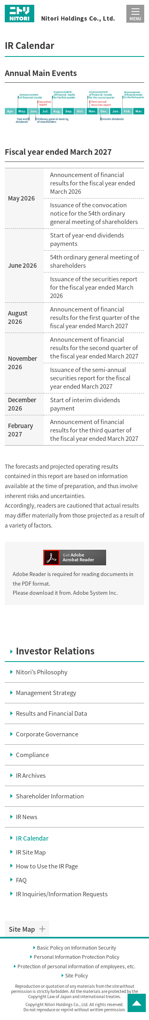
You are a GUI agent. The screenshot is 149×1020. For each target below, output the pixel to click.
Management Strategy (46, 692)
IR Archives (31, 775)
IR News (26, 816)
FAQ (21, 880)
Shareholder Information (50, 796)
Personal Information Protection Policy (76, 957)
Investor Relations (55, 651)
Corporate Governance (47, 734)
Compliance (32, 754)
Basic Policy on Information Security (76, 948)
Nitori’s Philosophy (42, 672)
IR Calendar (32, 838)
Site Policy (76, 976)
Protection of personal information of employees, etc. (76, 967)
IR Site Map (31, 852)
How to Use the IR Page (47, 866)
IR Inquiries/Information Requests (62, 894)
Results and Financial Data (51, 713)
